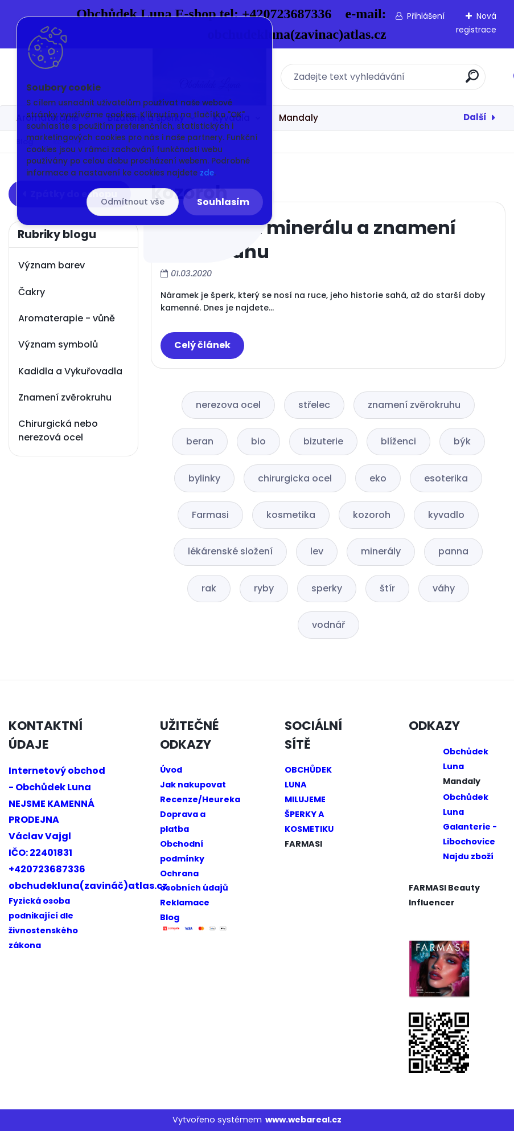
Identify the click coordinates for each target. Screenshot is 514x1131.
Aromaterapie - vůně (66, 318)
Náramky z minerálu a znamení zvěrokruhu (308, 239)
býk (462, 441)
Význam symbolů (58, 344)
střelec (314, 404)
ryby (264, 588)
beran (199, 441)
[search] (406, 81)
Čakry (31, 292)
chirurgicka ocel (295, 478)
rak (209, 588)
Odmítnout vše (133, 201)
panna (453, 551)
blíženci (398, 441)
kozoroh (371, 514)
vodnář (328, 624)
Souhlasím (223, 202)
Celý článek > (202, 345)
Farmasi (210, 514)
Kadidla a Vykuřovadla (70, 371)
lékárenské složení (230, 551)
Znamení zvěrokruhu (65, 397)
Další (475, 117)
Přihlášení (426, 16)
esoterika (446, 478)
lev (316, 551)
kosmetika (290, 514)
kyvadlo (446, 514)
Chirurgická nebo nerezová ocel (58, 430)
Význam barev (51, 265)
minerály (381, 551)
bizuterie (323, 441)
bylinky (204, 478)
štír (387, 588)
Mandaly (298, 118)
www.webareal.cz (303, 1119)
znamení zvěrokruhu (414, 404)
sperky (326, 588)
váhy (444, 588)
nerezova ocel (228, 404)
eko (377, 478)
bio (258, 441)
